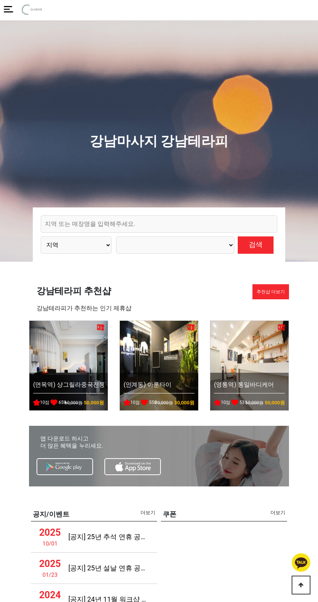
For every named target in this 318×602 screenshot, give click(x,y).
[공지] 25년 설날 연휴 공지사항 (108, 568)
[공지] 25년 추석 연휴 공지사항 (108, 537)
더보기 (148, 512)
